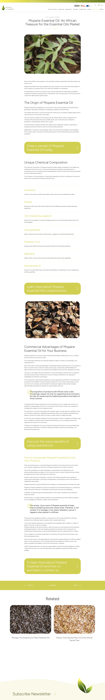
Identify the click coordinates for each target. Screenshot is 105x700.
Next (75, 585)
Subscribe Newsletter (32, 694)
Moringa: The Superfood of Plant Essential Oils (31, 637)
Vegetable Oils (68, 9)
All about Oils (95, 9)
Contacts (101, 9)
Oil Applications (82, 9)
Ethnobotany (57, 17)
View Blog (52, 585)
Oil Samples (75, 9)
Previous (30, 585)
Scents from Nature (52, 9)
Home (47, 17)
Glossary (89, 9)
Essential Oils (61, 9)
